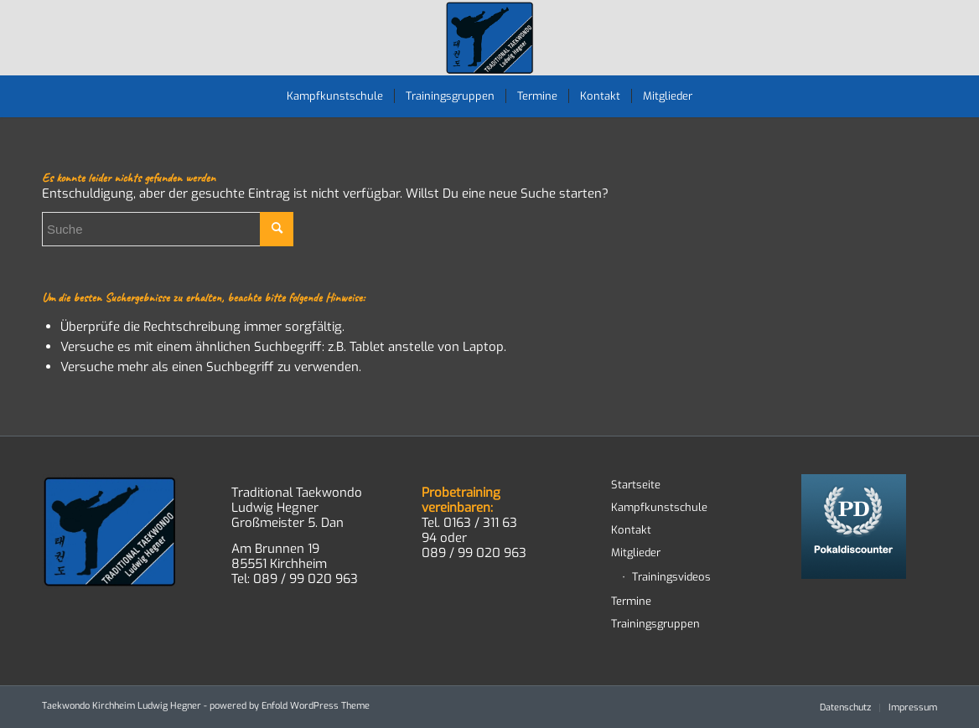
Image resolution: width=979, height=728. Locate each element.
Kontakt (631, 530)
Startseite (635, 485)
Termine (631, 601)
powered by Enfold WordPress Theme (290, 706)
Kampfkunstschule (659, 507)
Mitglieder (635, 552)
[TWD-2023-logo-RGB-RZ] (490, 37)
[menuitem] (335, 96)
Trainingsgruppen (655, 624)
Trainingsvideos (671, 577)
